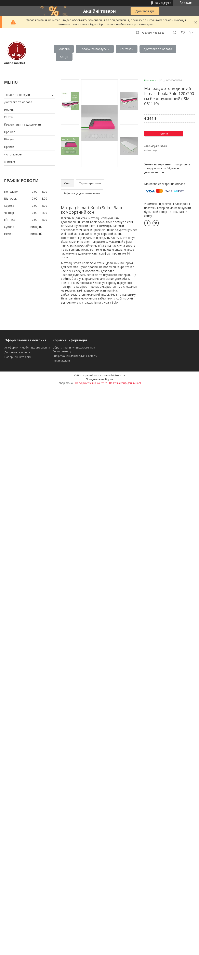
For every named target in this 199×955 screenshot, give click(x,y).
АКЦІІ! (64, 57)
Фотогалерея (13, 154)
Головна (64, 49)
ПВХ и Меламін (62, 360)
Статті (8, 117)
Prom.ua (120, 375)
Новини (9, 109)
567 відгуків (163, 3)
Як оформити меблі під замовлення (27, 347)
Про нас (9, 132)
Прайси (9, 147)
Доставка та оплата (158, 49)
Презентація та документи (22, 124)
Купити (163, 133)
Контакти (126, 49)
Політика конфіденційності (125, 383)
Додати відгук (183, 32)
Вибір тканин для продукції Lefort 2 (75, 356)
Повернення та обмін (18, 357)
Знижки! (9, 162)
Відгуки (9, 139)
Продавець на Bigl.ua (99, 379)
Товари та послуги (93, 49)
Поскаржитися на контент (91, 383)
